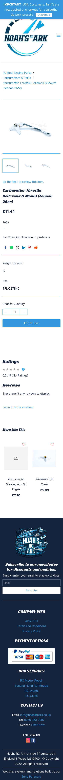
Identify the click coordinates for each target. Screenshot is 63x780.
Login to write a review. (18, 407)
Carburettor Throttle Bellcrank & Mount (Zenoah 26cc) (29, 85)
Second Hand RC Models (31, 685)
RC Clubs (31, 696)
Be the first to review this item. (23, 182)
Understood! (43, 14)
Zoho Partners (31, 776)
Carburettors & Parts (17, 78)
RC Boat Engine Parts (17, 72)
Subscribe (31, 590)
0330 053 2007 (34, 720)
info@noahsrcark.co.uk (35, 715)
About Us (31, 621)
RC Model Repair (31, 680)
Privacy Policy (32, 631)
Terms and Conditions (31, 626)
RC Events (31, 690)
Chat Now (38, 725)
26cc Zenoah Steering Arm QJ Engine (16, 484)
